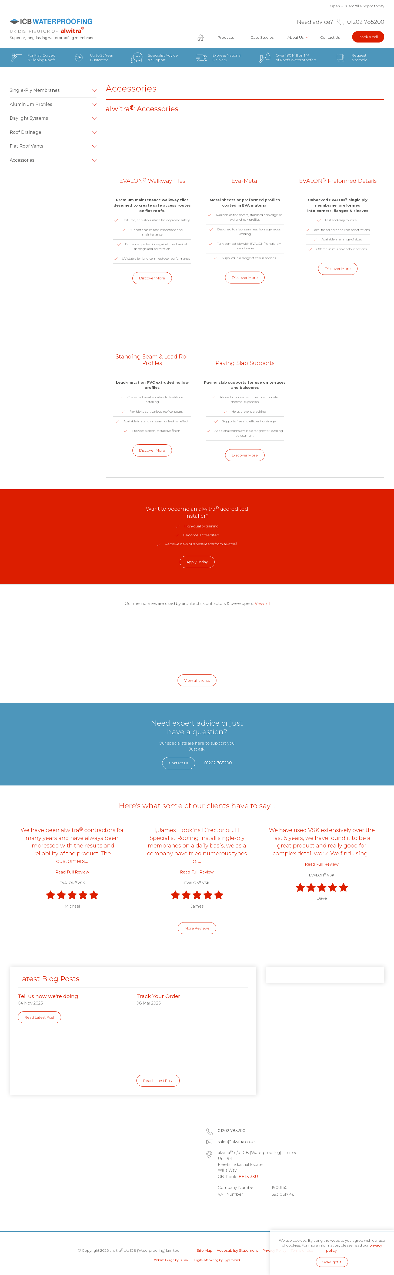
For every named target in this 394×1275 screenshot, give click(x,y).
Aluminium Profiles (31, 104)
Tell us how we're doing (48, 996)
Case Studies (262, 37)
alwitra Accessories (142, 109)
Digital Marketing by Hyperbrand (217, 1260)
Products (226, 37)
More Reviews (197, 928)
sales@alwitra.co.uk (237, 1141)
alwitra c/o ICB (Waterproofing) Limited (51, 26)
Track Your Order (158, 996)
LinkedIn (223, 1207)
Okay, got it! (332, 1262)
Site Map (204, 1250)
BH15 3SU (248, 1176)
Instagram (253, 1207)
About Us (295, 37)
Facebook (238, 1207)
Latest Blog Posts (48, 978)
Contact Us (330, 37)
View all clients (197, 680)
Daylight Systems (29, 118)
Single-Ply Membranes (34, 90)
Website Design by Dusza (171, 1260)
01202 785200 (365, 21)
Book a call (368, 37)
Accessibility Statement (237, 1250)
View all (262, 603)
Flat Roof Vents (26, 146)
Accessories (22, 160)
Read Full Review (72, 872)
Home (204, 37)
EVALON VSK (72, 883)
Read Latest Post (39, 1017)
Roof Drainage (25, 132)
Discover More (152, 278)
